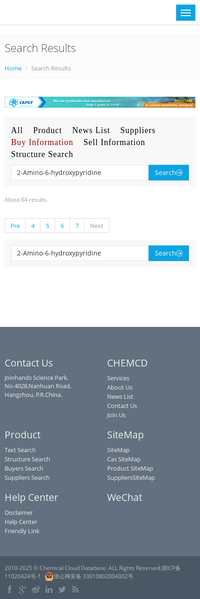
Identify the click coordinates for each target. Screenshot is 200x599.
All (17, 130)
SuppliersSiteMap (131, 477)
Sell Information (114, 142)
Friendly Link (22, 531)
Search (169, 172)
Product (47, 130)
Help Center (21, 522)
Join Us (116, 415)
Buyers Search (24, 468)
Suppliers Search (27, 477)
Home (13, 68)
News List (91, 130)
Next (96, 225)
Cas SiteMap (124, 459)
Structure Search (42, 154)
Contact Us (122, 405)
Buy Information (42, 142)
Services (118, 378)
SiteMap (118, 450)
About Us (119, 387)
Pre (15, 225)
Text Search (20, 450)
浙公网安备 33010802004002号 (89, 576)
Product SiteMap (130, 468)
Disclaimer (19, 512)
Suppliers (138, 130)
